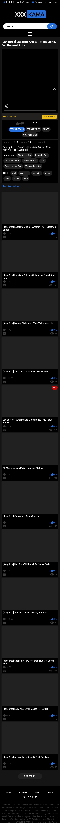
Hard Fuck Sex (30, 161)
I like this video (18, 123)
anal (14, 173)
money (48, 173)
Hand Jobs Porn (12, 161)
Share (46, 129)
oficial (16, 179)
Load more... (30, 776)
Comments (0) (30, 135)
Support (22, 792)
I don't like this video (22, 123)
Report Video (33, 129)
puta (26, 179)
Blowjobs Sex (41, 155)
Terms (37, 792)
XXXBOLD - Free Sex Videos (17, 2)
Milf (42, 161)
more (7, 179)
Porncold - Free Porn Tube (45, 2)
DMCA (50, 792)
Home (9, 792)
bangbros (24, 173)
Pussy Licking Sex (13, 166)
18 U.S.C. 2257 (30, 797)
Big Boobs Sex (24, 155)
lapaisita (36, 173)
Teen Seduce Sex (33, 166)
